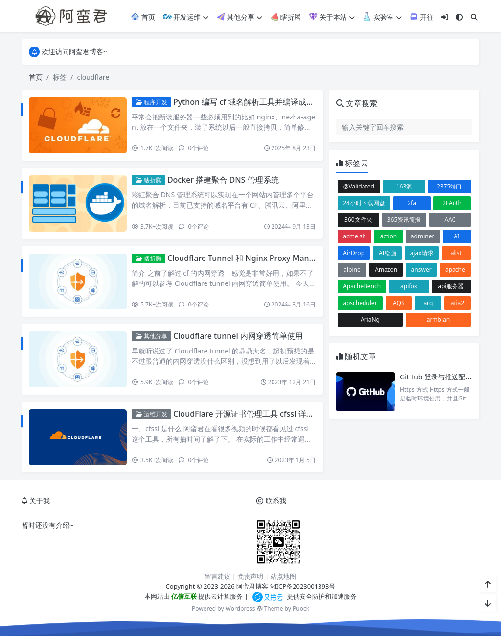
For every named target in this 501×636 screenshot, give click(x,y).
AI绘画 (387, 253)
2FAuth (452, 203)
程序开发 (151, 102)
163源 (404, 186)
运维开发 (151, 414)
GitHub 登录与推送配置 (436, 376)
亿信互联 (183, 596)
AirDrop (353, 253)
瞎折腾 (285, 17)
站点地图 (283, 576)
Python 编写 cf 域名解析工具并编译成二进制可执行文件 (271, 101)
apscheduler (360, 303)
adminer (422, 236)
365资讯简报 (404, 219)
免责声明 (250, 576)
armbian (438, 319)
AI (456, 236)
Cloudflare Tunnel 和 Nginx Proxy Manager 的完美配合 (267, 258)
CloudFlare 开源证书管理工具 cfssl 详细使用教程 (259, 413)
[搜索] (474, 17)
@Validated (358, 186)
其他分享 (239, 17)
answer (421, 269)
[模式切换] (459, 17)
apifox (408, 286)
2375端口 (449, 186)
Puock (301, 608)
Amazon (386, 269)
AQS (398, 303)
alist (456, 253)
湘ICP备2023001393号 (303, 586)
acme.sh (354, 236)
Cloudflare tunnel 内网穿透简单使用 (238, 335)
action (388, 236)
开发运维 (186, 17)
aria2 (457, 303)
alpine (352, 269)
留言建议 (217, 576)
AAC (449, 219)
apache (455, 269)
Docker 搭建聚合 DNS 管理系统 (223, 179)
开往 (422, 17)
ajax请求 (421, 253)
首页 (143, 17)
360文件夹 (358, 219)
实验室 (382, 17)
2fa (412, 203)
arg (428, 303)
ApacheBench (362, 286)
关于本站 (332, 17)
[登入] (444, 17)
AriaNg (370, 319)
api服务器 (451, 286)
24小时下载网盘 (364, 203)
